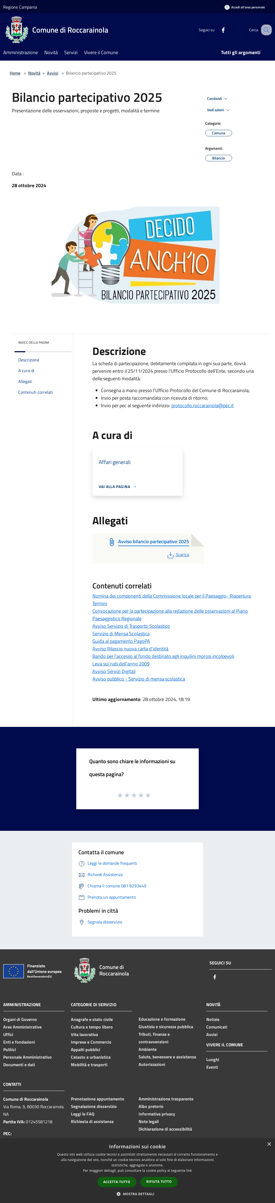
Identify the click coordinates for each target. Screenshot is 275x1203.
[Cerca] (265, 29)
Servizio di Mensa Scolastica (121, 633)
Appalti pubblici (85, 1049)
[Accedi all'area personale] (245, 7)
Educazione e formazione (162, 1019)
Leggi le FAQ (82, 1114)
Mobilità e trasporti (89, 1064)
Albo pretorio (151, 1106)
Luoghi (212, 1059)
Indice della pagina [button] (33, 342)
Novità (34, 73)
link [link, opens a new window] (189, 1170)
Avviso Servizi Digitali (114, 671)
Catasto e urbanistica (91, 1057)
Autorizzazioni (152, 1064)
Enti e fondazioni (19, 1042)
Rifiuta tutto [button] (159, 1181)
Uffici (8, 1034)
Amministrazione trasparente (166, 1099)
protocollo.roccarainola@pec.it (202, 405)
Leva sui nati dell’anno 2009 (121, 663)
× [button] (269, 1144)
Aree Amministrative (22, 1027)
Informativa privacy (157, 1114)
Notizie (212, 1019)
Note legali (149, 1121)
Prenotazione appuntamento (97, 1099)
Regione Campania (20, 7)
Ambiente (148, 1049)
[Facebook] (217, 29)
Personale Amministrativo (27, 1057)
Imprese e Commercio (91, 1042)
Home (15, 73)
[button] (137, 1194)
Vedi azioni (219, 110)
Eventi (212, 1067)
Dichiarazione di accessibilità (165, 1129)
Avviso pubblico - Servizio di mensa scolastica (138, 678)
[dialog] (137, 1171)
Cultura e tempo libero (92, 1027)
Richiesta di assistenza (92, 1121)
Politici (9, 1049)
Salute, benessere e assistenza (167, 1057)
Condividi (218, 99)
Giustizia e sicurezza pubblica (166, 1026)
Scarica (177, 554)
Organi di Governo (20, 1019)
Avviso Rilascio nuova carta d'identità (130, 648)
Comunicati (216, 1027)
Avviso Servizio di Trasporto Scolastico (131, 626)
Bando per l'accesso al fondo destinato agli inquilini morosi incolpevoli (163, 656)
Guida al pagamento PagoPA (121, 641)
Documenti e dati (19, 1064)
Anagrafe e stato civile (92, 1019)
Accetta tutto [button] (116, 1182)
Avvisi (52, 73)
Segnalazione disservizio (94, 1106)
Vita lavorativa (84, 1034)
